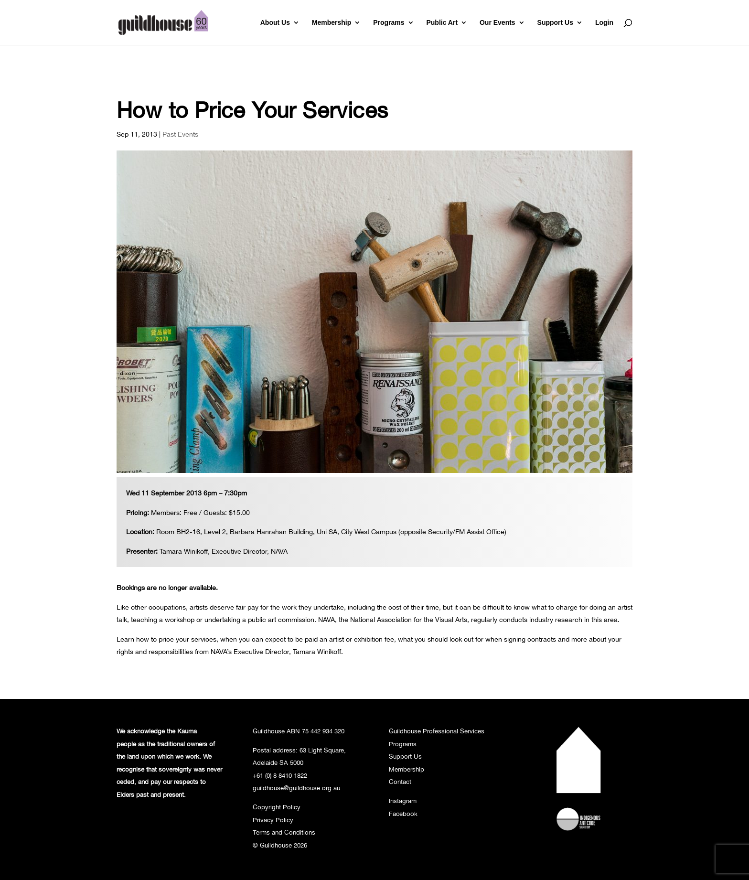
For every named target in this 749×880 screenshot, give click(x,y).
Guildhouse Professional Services (436, 731)
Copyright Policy (276, 807)
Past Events (180, 134)
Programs (388, 22)
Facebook (403, 813)
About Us (275, 22)
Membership (331, 22)
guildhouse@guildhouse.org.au (296, 788)
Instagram (403, 801)
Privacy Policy (273, 820)
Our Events (497, 22)
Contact (400, 781)
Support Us (555, 22)
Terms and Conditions (284, 832)
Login (604, 22)
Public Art (442, 22)
